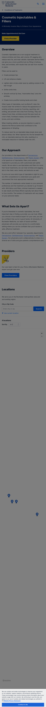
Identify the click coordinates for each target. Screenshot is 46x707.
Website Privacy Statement (12, 701)
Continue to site (23, 704)
